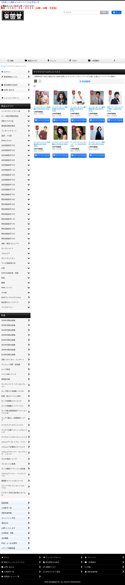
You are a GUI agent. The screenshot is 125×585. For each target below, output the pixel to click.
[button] (114, 60)
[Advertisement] (62, 40)
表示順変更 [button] (85, 81)
